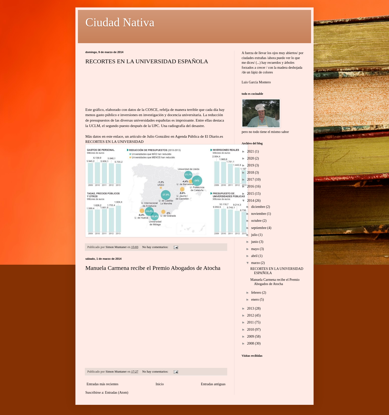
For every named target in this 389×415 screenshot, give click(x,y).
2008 (251, 343)
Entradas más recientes (102, 384)
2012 (251, 315)
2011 (251, 322)
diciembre (258, 207)
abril (254, 256)
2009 (251, 336)
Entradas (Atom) (116, 392)
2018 (251, 172)
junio (255, 242)
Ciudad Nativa (120, 22)
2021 (251, 151)
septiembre (259, 228)
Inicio (160, 384)
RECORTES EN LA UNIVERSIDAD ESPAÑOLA (146, 61)
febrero (256, 292)
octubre (256, 221)
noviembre (259, 214)
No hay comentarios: (155, 247)
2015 (251, 193)
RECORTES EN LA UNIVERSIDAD (114, 141)
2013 (251, 308)
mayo (255, 249)
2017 (251, 179)
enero (255, 299)
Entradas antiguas (213, 384)
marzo (255, 263)
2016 (251, 186)
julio (254, 235)
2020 (251, 158)
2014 (251, 200)
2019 (251, 165)
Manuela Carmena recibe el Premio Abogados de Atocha (153, 268)
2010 (251, 329)
